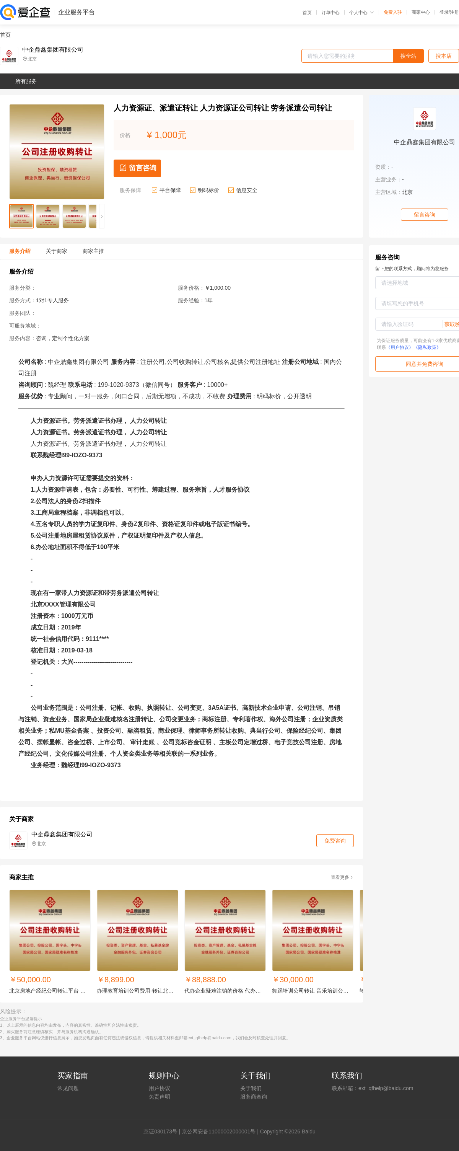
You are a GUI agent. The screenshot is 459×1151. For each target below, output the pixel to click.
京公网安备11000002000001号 (219, 1131)
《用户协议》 (399, 347)
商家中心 (421, 12)
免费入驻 (393, 12)
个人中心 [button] (361, 12)
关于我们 (251, 1088)
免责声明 (159, 1097)
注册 (454, 12)
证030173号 (163, 1131)
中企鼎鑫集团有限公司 (52, 50)
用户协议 (159, 1088)
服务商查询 (253, 1097)
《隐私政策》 (427, 347)
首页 (307, 12)
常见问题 (68, 1088)
